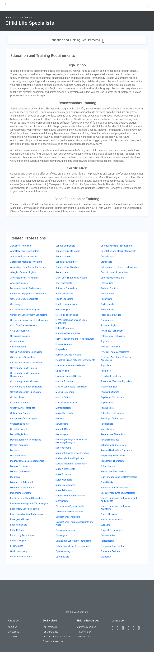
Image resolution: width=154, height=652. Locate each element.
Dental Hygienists (19, 434)
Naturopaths (62, 424)
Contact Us (13, 631)
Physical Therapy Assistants (115, 352)
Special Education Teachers (115, 487)
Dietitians (15, 477)
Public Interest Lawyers (112, 413)
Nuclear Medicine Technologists (72, 463)
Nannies (60, 418)
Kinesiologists (62, 370)
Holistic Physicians (65, 328)
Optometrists (62, 556)
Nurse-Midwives (64, 490)
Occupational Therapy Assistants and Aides (74, 523)
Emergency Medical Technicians (26, 514)
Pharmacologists (109, 325)
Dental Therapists (19, 445)
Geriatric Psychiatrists (67, 262)
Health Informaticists (66, 304)
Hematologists (63, 309)
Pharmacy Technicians (112, 330)
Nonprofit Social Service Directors (72, 453)
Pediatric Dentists (109, 288)
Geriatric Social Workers (67, 267)
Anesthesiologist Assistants (24, 277)
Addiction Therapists (20, 245)
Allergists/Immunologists (23, 272)
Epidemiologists (18, 540)
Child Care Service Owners (23, 325)
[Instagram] (130, 628)
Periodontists (107, 309)
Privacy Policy (84, 631)
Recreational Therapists (113, 434)
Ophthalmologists (65, 551)
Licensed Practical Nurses (68, 376)
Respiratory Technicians (113, 455)
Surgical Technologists (112, 530)
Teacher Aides (108, 535)
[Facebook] (114, 628)
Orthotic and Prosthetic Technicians (119, 267)
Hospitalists (61, 349)
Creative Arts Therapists (22, 408)
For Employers (49, 627)
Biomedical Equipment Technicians (28, 293)
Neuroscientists (63, 447)
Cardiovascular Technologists (25, 309)
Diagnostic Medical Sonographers (27, 461)
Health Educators (64, 299)
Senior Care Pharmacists (113, 471)
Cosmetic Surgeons (20, 402)
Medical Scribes (63, 397)
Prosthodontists (109, 386)
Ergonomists (16, 546)
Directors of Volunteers (22, 487)
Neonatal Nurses (64, 429)
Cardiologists (16, 304)
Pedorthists (106, 299)
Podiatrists (106, 370)
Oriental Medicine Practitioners (116, 245)
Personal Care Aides (111, 315)
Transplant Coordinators (113, 546)
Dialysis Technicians (20, 466)
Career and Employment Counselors (28, 315)
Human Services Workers (68, 354)
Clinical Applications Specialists (26, 352)
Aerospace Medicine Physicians (26, 262)
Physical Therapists (110, 346)
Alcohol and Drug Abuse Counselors (28, 267)
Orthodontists (108, 256)
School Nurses (108, 466)
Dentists (14, 450)
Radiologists (107, 424)
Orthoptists (106, 262)
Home (8, 17)
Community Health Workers (24, 381)
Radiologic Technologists (113, 418)
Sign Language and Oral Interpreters (119, 477)
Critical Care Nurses (20, 413)
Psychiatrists (107, 402)
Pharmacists (107, 320)
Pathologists (107, 283)
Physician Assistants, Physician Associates (116, 358)
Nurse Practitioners (65, 485)
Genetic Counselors (65, 245)
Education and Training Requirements (77, 40)
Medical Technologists (67, 402)
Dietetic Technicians (20, 471)
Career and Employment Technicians (29, 320)
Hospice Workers (64, 344)
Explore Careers (23, 17)
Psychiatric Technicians (112, 397)
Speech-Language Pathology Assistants (115, 507)
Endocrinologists (18, 524)
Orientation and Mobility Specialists (118, 251)
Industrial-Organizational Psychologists (75, 360)
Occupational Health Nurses (70, 511)
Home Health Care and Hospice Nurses (75, 338)
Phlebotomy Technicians (113, 336)
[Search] (147, 5)
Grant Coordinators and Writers (71, 277)
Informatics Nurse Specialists (70, 365)
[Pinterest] (135, 628)
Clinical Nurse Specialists (22, 357)
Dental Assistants (19, 429)
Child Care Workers (19, 330)
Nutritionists (62, 501)
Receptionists (107, 429)
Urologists (106, 556)
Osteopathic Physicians (112, 277)
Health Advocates (65, 293)
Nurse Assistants (64, 474)
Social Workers (108, 482)
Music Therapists (64, 413)
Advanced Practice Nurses (23, 256)
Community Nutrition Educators (26, 386)
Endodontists (17, 530)
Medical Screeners (65, 392)
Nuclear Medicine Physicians (70, 458)
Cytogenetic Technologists (23, 418)
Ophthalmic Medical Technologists (73, 546)
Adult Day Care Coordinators (24, 251)
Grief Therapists (64, 283)
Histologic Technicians (67, 315)
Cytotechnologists (19, 424)
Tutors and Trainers (110, 551)
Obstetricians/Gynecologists (70, 506)
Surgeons (105, 525)
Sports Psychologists (111, 519)
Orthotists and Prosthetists (114, 272)
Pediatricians (107, 293)
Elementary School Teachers (24, 509)
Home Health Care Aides (68, 333)
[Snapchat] (140, 628)
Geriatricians (62, 272)
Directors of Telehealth (21, 482)
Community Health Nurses (23, 368)
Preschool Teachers (111, 376)
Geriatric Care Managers (68, 251)
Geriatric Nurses (64, 256)
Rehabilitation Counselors (113, 445)
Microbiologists (63, 408)
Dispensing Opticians (20, 493)
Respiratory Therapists (112, 461)
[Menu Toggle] (5, 3)
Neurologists (62, 434)
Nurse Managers (64, 479)
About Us (12, 627)
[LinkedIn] (119, 628)
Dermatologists (18, 455)
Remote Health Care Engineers (116, 450)
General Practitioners (21, 556)
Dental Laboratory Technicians (25, 439)
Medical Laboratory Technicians (72, 386)
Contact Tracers (18, 397)
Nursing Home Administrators (71, 495)
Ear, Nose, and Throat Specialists (26, 498)
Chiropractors (17, 341)
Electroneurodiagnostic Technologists (29, 503)
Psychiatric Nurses (110, 392)
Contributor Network (52, 641)
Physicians (106, 365)
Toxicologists (107, 541)
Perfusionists (107, 304)
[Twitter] (124, 628)
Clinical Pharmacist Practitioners (26, 362)
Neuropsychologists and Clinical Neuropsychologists (71, 441)
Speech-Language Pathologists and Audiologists (119, 499)
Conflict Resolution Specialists (25, 392)
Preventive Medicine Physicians (116, 381)
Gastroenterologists (20, 551)
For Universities (50, 631)
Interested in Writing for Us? (56, 636)
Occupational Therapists (68, 517)
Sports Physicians (110, 514)
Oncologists (61, 535)
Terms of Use (84, 636)
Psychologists (108, 408)
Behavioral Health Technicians (25, 288)
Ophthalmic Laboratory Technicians (73, 541)
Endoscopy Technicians (22, 535)
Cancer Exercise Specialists (24, 299)
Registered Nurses (110, 439)
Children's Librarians (20, 336)
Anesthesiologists (19, 283)
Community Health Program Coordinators (24, 374)
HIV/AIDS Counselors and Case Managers (71, 321)
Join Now (13, 636)
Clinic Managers (18, 346)
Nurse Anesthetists (65, 469)
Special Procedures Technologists (118, 493)
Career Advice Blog (86, 627)
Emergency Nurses (19, 519)
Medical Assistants (65, 381)
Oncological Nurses (65, 530)
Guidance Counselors (66, 288)
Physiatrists (106, 341)
